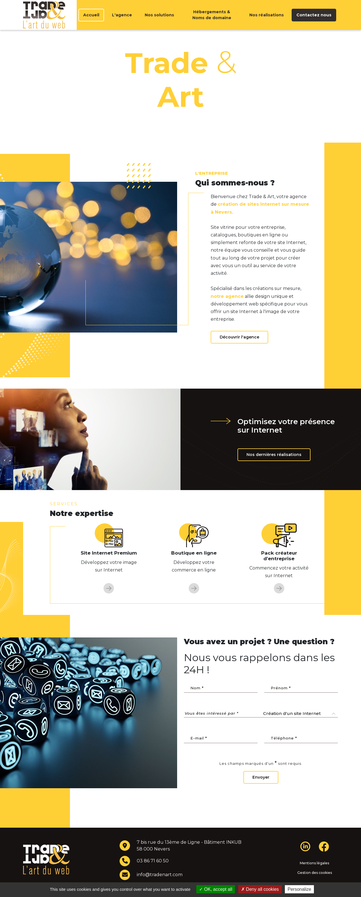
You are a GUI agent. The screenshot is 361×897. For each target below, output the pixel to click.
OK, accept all (215, 889)
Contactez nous (313, 20)
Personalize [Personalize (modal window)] (299, 889)
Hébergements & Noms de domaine (211, 20)
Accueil (91, 20)
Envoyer (260, 788)
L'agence (122, 20)
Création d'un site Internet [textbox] (292, 724)
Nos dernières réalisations (273, 465)
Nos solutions (159, 20)
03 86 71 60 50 (153, 872)
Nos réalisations (266, 20)
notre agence (227, 307)
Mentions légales (314, 874)
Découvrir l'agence (239, 348)
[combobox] (299, 725)
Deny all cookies (260, 889)
